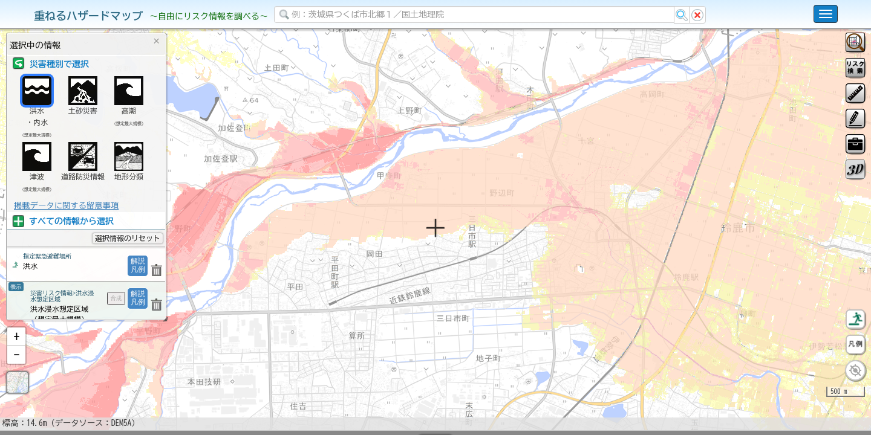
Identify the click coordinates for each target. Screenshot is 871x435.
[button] (16, 368)
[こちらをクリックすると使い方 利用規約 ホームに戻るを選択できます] (826, 14)
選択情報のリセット (127, 238)
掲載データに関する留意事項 (66, 205)
